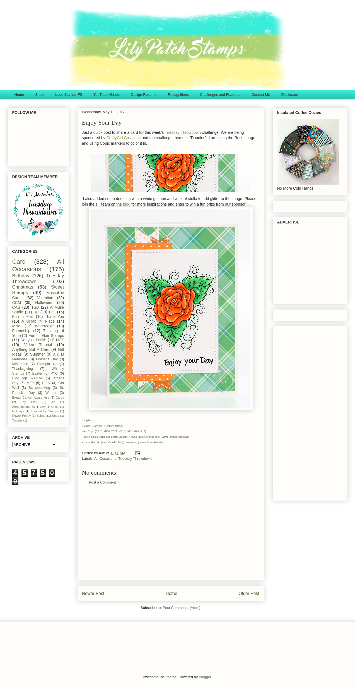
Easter (37, 373)
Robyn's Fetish (33, 340)
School (41, 415)
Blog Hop (19, 378)
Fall (52, 312)
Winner (51, 393)
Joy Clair (29, 402)
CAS (16, 307)
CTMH (39, 378)
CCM (16, 302)
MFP (30, 383)
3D (36, 312)
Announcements (23, 406)
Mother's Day (47, 359)
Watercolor (44, 326)
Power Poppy (21, 415)
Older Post (249, 593)
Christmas (22, 287)
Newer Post (93, 593)
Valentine (45, 298)
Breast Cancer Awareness (30, 397)
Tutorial (17, 420)
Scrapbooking (39, 388)
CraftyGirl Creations (123, 137)
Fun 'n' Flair (23, 316)
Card (19, 261)
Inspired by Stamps (45, 411)
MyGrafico (20, 364)
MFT (60, 340)
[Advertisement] (170, 537)
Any (42, 406)
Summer (37, 354)
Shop (39, 94)
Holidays (18, 411)
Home (19, 94)
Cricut (55, 406)
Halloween (44, 302)
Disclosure (289, 94)
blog (126, 204)
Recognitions (178, 94)
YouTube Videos (106, 94)
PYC (54, 373)
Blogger (205, 677)
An (53, 402)
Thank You (54, 316)
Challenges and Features (220, 94)
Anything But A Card (31, 349)
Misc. (16, 326)
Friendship (21, 330)
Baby (46, 383)
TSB (35, 307)
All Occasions (105, 458)
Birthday (21, 275)
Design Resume (144, 94)
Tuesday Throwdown (183, 132)
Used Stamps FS (68, 94)
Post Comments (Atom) (182, 608)
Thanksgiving (22, 369)
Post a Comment (102, 482)
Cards (60, 397)
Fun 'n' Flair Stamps (46, 335)
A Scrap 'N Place (38, 321)
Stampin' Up (47, 364)
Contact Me (261, 94)
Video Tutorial (38, 344)
